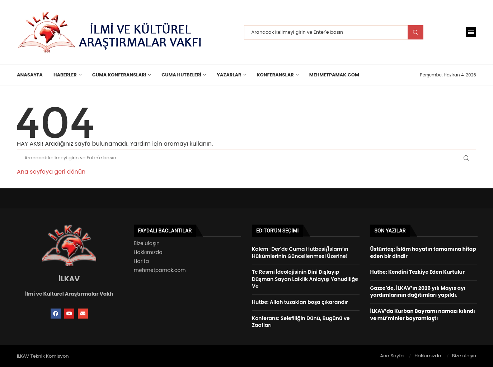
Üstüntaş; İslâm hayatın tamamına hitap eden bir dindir (423, 252)
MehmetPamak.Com (334, 74)
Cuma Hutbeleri (181, 74)
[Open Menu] (471, 32)
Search (415, 32)
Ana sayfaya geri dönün (51, 172)
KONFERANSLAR (275, 74)
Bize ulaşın (147, 243)
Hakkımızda (148, 252)
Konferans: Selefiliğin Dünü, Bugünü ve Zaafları (301, 322)
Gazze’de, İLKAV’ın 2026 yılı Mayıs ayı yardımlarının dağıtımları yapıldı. (418, 291)
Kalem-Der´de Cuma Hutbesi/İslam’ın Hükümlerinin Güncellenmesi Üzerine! (300, 252)
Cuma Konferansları (119, 74)
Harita (141, 261)
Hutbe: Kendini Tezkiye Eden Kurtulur (417, 272)
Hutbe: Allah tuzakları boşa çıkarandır (300, 302)
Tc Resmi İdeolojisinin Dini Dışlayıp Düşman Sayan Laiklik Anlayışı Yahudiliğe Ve (305, 279)
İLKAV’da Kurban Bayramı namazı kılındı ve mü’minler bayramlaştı (422, 314)
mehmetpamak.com (160, 270)
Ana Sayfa (392, 355)
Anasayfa (30, 74)
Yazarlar (229, 74)
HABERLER (65, 74)
